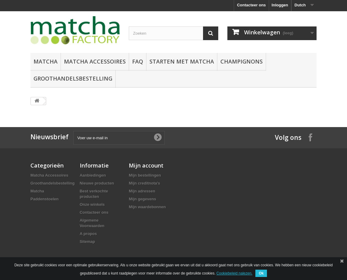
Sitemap (87, 241)
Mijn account (146, 165)
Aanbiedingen (93, 175)
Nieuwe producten (97, 183)
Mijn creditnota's (144, 183)
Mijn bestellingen (145, 175)
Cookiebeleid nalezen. (234, 273)
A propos (88, 233)
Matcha (45, 61)
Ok (261, 273)
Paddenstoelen (44, 199)
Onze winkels (92, 204)
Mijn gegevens (142, 199)
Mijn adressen (142, 191)
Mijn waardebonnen (147, 207)
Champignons (241, 61)
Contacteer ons (251, 5)
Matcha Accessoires (95, 61)
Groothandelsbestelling (72, 78)
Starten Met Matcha (181, 61)
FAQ (137, 61)
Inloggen (280, 5)
